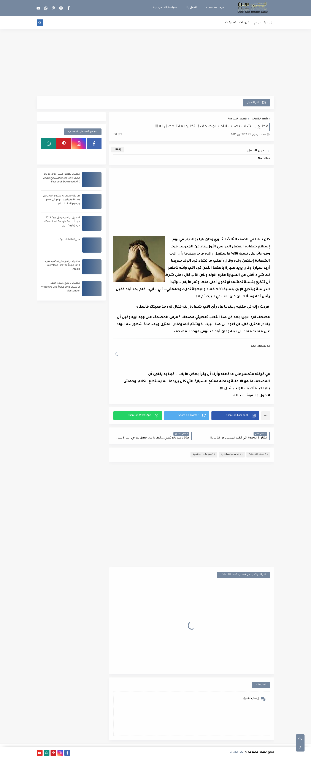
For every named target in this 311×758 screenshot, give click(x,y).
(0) (117, 134)
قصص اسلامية (237, 119)
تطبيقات (230, 22)
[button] (235, 415)
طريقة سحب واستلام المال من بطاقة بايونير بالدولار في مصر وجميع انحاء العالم (61, 200)
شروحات (244, 22)
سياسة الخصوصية (165, 7)
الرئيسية (269, 22)
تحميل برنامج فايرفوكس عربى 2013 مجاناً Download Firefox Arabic (62, 265)
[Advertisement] (155, 62)
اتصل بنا (191, 7)
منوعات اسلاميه (204, 454)
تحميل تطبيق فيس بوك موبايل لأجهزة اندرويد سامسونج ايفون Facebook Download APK (61, 178)
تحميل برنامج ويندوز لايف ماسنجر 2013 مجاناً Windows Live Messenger (60, 287)
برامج (257, 22)
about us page (215, 7)
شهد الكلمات (260, 119)
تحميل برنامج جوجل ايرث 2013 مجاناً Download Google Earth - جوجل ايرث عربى (62, 222)
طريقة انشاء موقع (69, 239)
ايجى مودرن (237, 752)
